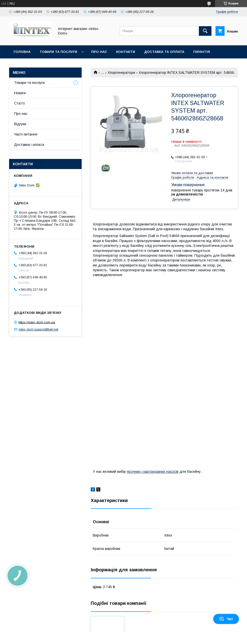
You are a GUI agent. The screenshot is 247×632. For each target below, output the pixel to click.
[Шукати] (205, 31)
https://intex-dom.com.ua (36, 322)
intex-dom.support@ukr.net (38, 329)
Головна (22, 52)
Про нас (99, 52)
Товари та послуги (58, 52)
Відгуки (20, 124)
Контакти (125, 52)
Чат (226, 619)
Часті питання (25, 134)
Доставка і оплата (29, 145)
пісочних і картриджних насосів (152, 472)
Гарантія (201, 52)
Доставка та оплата (164, 52)
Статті (19, 103)
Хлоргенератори (121, 73)
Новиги (20, 93)
